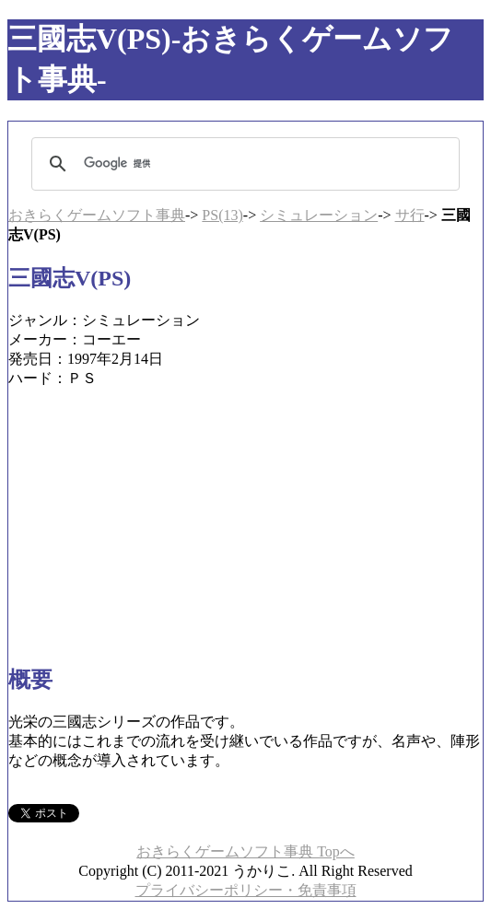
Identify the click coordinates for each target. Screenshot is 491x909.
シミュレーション (319, 215)
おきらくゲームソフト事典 (96, 215)
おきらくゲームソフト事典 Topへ (245, 851)
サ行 (410, 215)
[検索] (243, 164)
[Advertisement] (245, 518)
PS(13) (222, 215)
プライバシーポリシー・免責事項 (246, 890)
